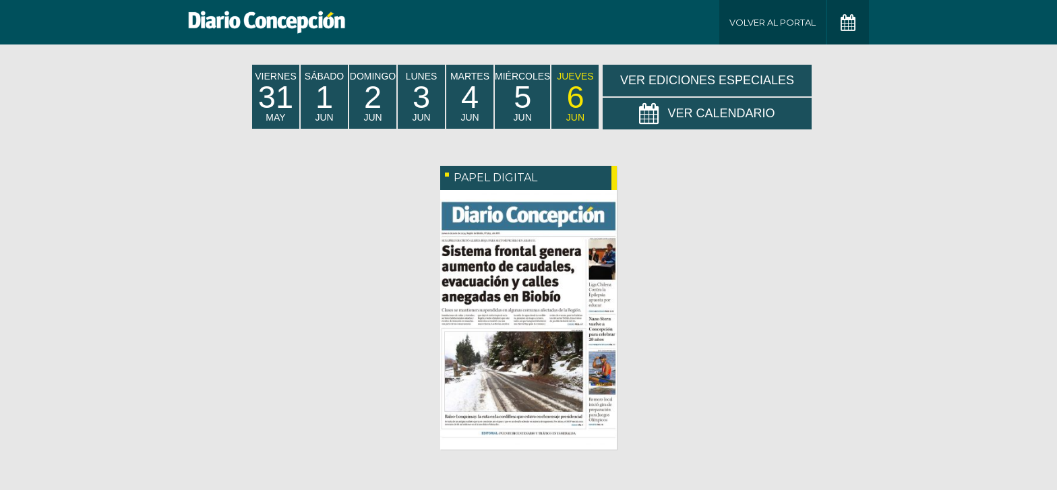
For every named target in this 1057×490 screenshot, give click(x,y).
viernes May (275, 97)
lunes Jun (421, 97)
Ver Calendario (707, 114)
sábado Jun (324, 97)
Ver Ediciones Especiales (707, 80)
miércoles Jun (522, 97)
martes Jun (469, 97)
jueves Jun (575, 97)
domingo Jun (373, 97)
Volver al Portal (772, 22)
